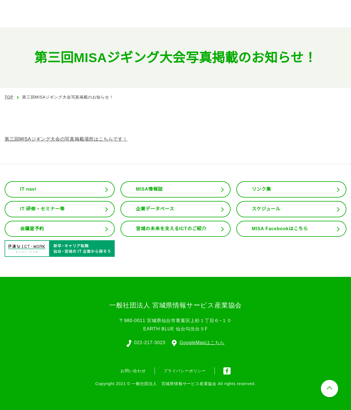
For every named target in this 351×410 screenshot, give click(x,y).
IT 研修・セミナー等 (42, 209)
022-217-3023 (149, 342)
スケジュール (266, 209)
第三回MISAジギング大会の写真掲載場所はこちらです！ (66, 139)
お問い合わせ (133, 370)
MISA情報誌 (149, 189)
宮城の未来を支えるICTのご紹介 (171, 228)
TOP (9, 97)
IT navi (28, 189)
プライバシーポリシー (184, 370)
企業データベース (155, 209)
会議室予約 (32, 228)
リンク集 (261, 189)
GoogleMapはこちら (198, 342)
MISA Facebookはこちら (280, 228)
